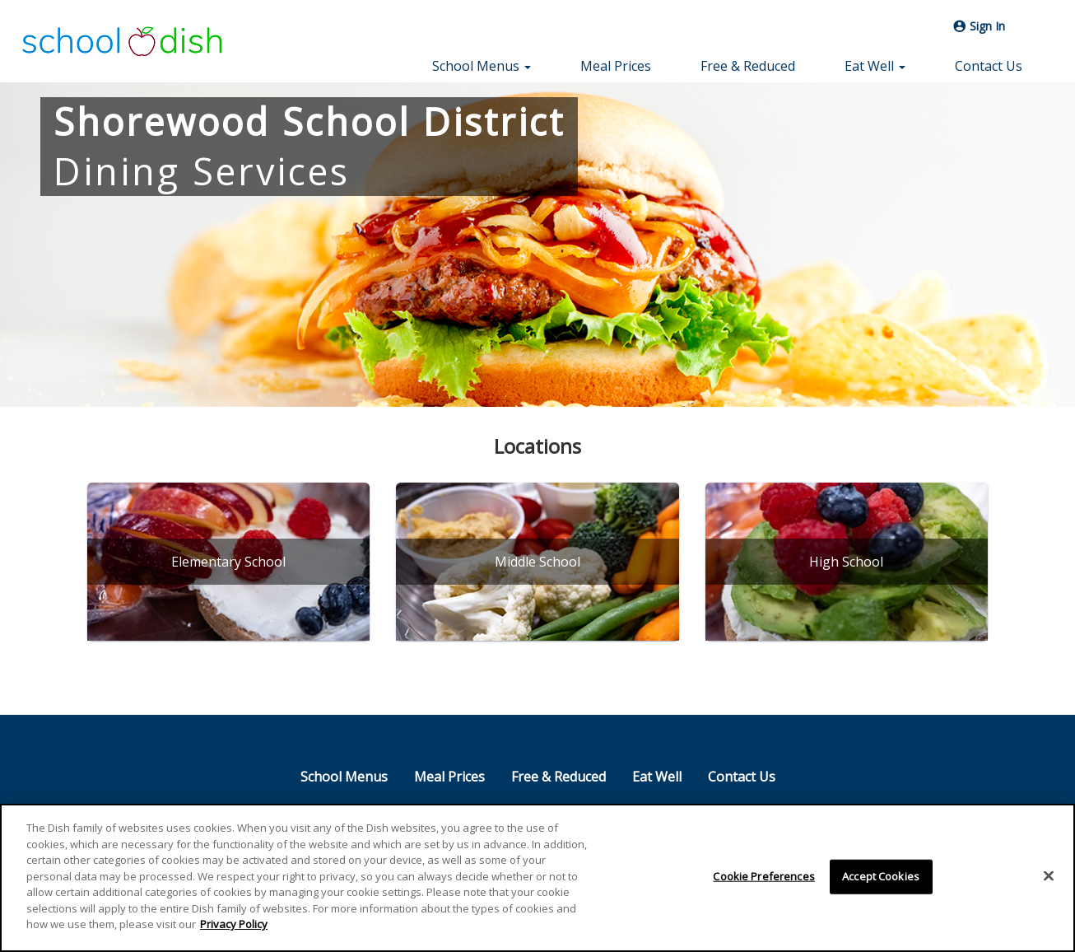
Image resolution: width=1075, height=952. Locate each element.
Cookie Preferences (763, 877)
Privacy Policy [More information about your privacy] (234, 924)
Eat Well (657, 777)
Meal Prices (615, 66)
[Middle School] (537, 562)
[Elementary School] (228, 562)
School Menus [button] (481, 66)
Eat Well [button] (875, 66)
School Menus (344, 777)
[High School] (846, 562)
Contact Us (988, 66)
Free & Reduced (747, 66)
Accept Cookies (880, 877)
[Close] (1049, 876)
